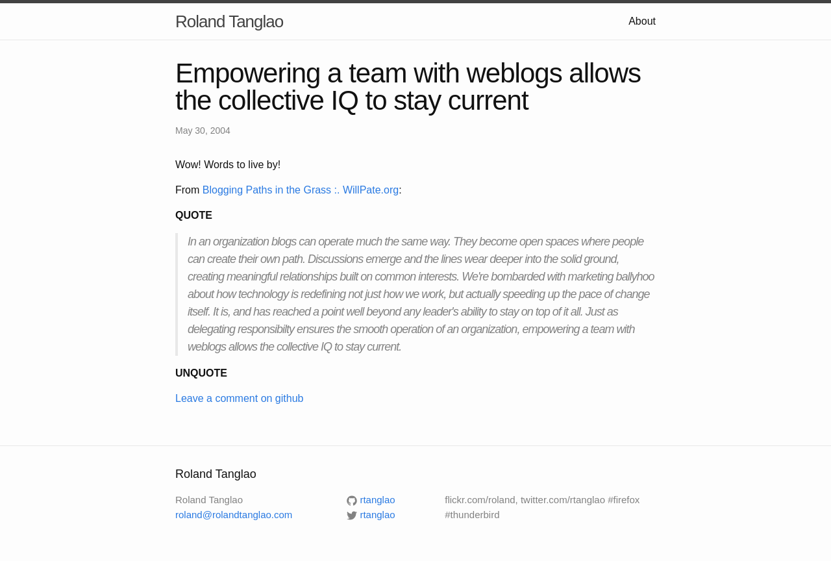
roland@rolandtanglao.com (233, 514)
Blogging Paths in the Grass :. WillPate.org (301, 189)
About (642, 21)
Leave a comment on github (239, 398)
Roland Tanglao (229, 21)
